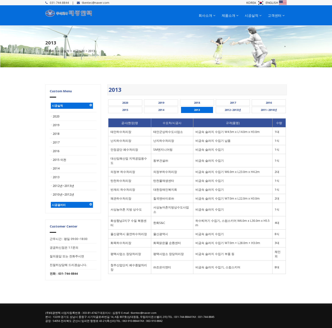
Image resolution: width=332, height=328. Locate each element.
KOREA (255, 3)
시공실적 (253, 15)
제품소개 (230, 15)
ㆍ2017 (54, 142)
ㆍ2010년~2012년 (62, 194)
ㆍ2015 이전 (58, 160)
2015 (125, 110)
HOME (49, 51)
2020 (125, 103)
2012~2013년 (233, 110)
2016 (269, 103)
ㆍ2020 (54, 116)
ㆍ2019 (54, 125)
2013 (91, 51)
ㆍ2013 (54, 177)
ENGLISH (276, 3)
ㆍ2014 (54, 168)
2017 (233, 103)
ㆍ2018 (54, 134)
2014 (161, 110)
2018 (197, 103)
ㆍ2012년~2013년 (62, 186)
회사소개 (207, 15)
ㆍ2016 (54, 151)
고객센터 (276, 15)
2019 (161, 103)
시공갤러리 (72, 205)
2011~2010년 (269, 110)
